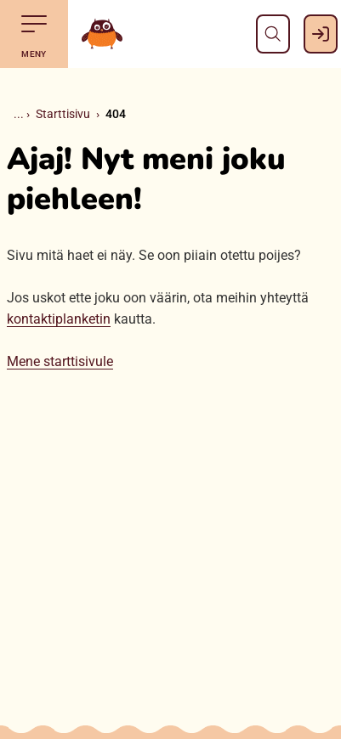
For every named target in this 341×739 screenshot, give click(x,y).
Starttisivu (63, 114)
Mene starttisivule (60, 361)
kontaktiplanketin (59, 319)
